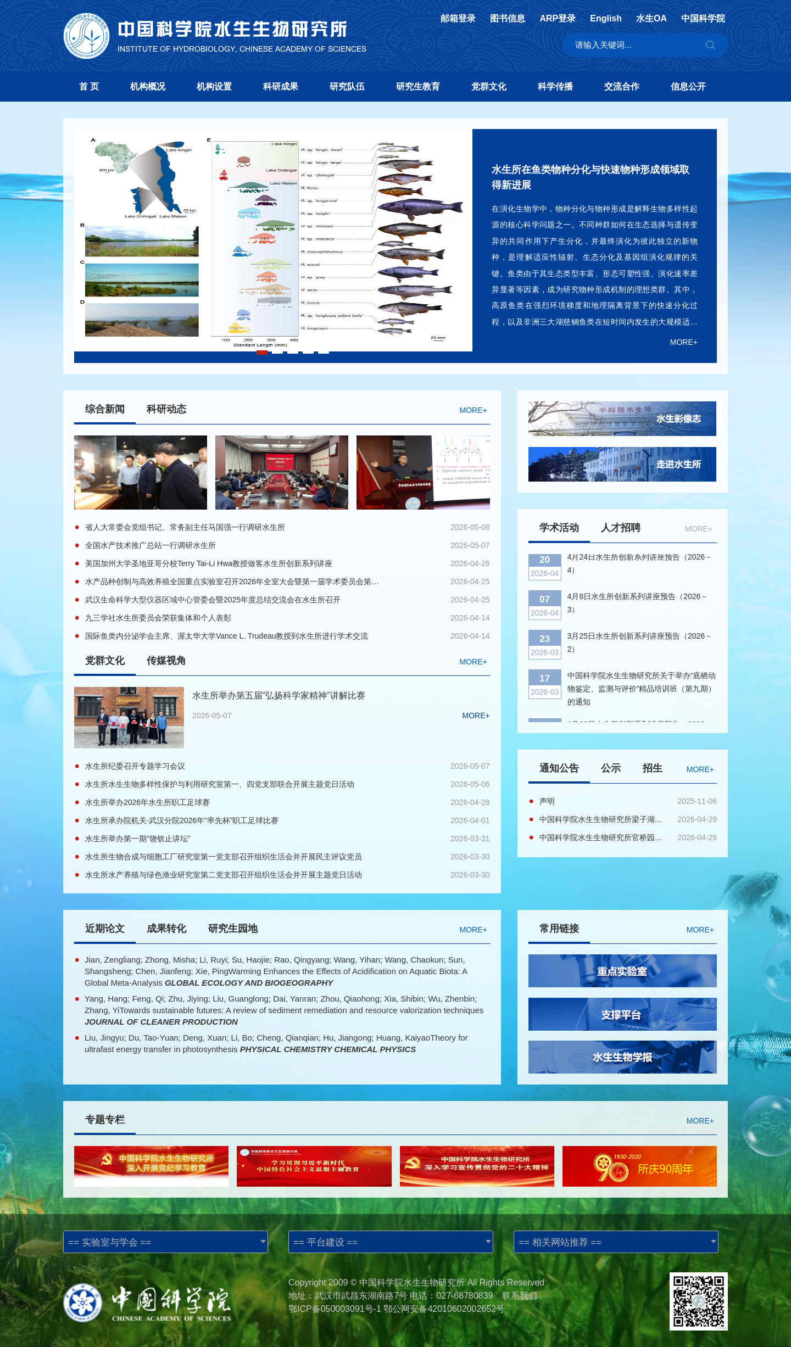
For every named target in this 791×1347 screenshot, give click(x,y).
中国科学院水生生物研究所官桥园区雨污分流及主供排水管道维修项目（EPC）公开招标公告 (603, 837)
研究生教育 (418, 86)
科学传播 (555, 86)
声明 (547, 801)
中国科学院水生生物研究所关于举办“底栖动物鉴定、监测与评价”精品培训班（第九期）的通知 (641, 652)
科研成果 (280, 86)
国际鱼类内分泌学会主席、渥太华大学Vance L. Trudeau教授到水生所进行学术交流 (226, 635)
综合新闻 (105, 409)
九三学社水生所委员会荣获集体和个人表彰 (158, 617)
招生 (652, 768)
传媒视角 (166, 660)
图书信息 (507, 19)
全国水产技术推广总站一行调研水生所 (150, 545)
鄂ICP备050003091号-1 (334, 1309)
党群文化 (488, 86)
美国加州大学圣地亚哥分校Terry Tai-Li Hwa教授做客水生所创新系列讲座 (208, 563)
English (606, 19)
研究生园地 (233, 928)
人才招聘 (620, 527)
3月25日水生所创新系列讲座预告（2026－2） (640, 607)
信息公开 (688, 86)
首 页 (89, 86)
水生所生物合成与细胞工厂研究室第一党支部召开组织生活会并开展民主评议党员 (223, 856)
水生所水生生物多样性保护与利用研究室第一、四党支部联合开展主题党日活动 (219, 784)
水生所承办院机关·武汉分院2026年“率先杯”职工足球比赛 (181, 820)
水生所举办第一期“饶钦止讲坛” (137, 838)
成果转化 (166, 928)
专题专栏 (105, 1119)
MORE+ (684, 342)
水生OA (651, 19)
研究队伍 (347, 86)
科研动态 (166, 409)
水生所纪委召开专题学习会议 (135, 766)
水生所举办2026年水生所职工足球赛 (147, 802)
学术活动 (559, 527)
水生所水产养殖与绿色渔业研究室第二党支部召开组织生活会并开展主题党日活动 (223, 874)
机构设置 (214, 86)
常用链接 (559, 928)
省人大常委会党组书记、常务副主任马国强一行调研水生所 (185, 527)
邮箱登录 (458, 19)
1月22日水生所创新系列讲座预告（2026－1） (640, 695)
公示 (611, 768)
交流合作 (621, 86)
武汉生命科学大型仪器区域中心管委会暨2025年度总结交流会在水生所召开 (213, 599)
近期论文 (105, 928)
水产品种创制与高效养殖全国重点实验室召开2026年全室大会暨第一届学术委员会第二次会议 (233, 581)
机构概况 (147, 86)
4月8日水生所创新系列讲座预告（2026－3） (638, 567)
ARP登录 (557, 19)
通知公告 (559, 768)
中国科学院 (703, 19)
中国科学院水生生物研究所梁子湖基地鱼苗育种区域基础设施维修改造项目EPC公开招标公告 (603, 819)
